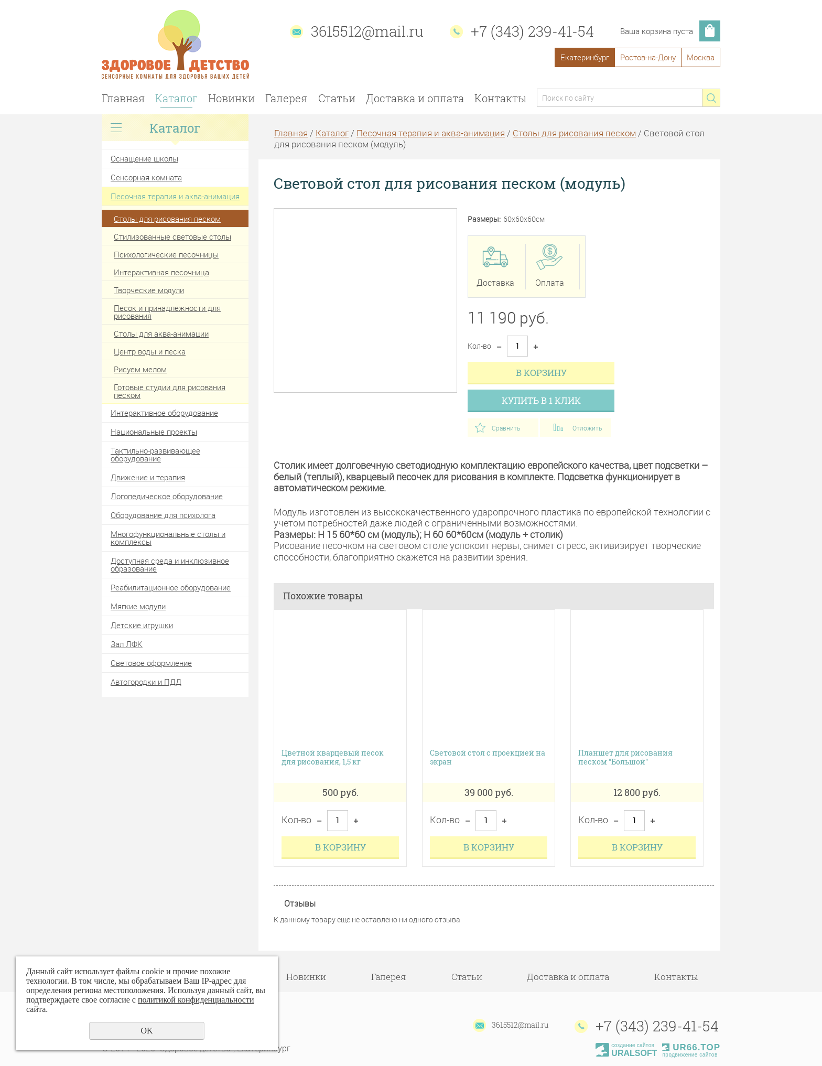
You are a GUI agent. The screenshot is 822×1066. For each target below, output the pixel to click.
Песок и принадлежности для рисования (167, 312)
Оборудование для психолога (163, 515)
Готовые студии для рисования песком (169, 391)
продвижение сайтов (689, 1055)
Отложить (587, 428)
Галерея (286, 98)
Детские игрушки (142, 625)
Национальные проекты (154, 431)
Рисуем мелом (140, 369)
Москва (701, 57)
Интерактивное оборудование (164, 412)
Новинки (231, 98)
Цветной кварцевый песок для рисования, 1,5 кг (333, 758)
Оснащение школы (144, 158)
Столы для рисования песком (167, 218)
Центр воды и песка (150, 351)
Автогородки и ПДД (146, 681)
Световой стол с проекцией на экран (487, 758)
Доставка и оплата (415, 98)
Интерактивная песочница (161, 272)
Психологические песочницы (166, 254)
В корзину (541, 373)
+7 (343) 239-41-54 (532, 31)
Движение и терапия (148, 477)
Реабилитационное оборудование (171, 587)
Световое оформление (151, 663)
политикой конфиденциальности (196, 999)
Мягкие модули (138, 606)
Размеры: (484, 219)
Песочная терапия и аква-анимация (175, 196)
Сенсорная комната (146, 177)
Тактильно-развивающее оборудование (155, 454)
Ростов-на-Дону (648, 57)
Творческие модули (149, 290)
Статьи (336, 98)
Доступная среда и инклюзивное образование (170, 564)
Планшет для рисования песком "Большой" (625, 758)
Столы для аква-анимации (161, 333)
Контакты (500, 98)
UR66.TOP (691, 1047)
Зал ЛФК (127, 644)
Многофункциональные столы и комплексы (168, 538)
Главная (123, 98)
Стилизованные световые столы (172, 236)
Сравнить (506, 428)
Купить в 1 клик (541, 400)
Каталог (176, 98)
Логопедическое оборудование (167, 496)
